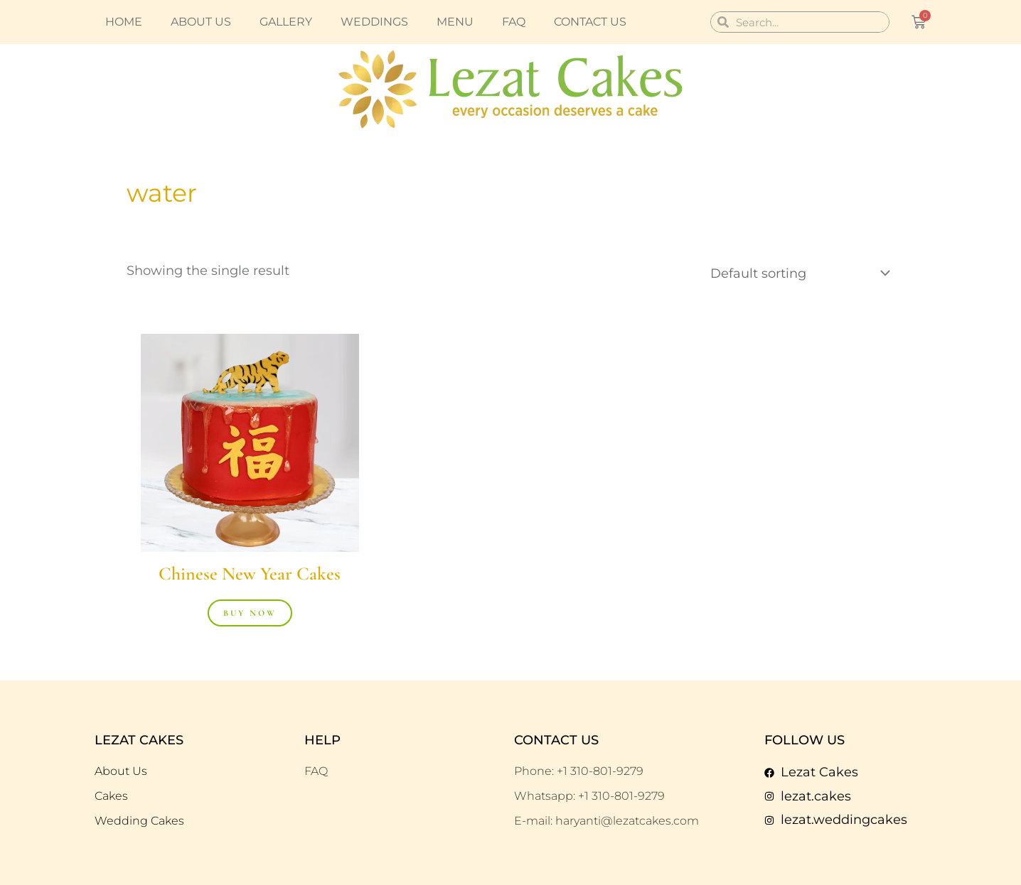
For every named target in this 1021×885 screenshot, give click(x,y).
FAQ (513, 21)
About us (201, 21)
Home (123, 21)
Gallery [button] (286, 21)
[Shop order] (797, 273)
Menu (455, 21)
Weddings (374, 21)
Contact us (590, 21)
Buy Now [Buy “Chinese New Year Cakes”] (250, 613)
